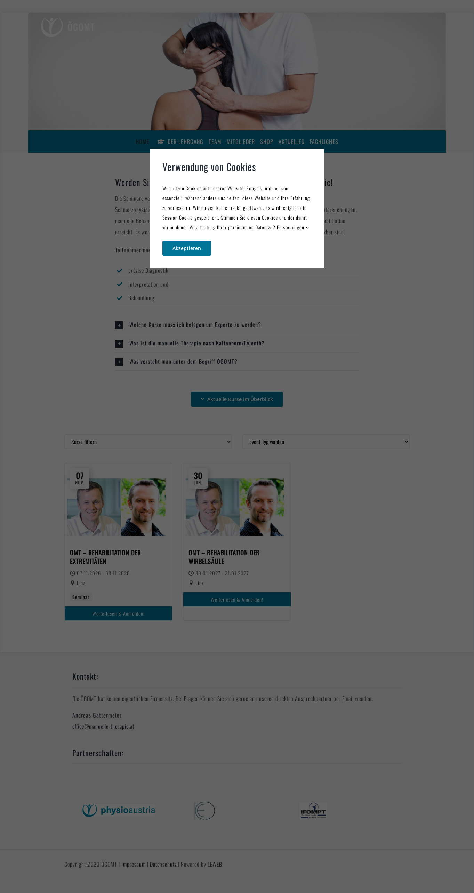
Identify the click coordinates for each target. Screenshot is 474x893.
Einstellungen (293, 227)
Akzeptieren (186, 248)
